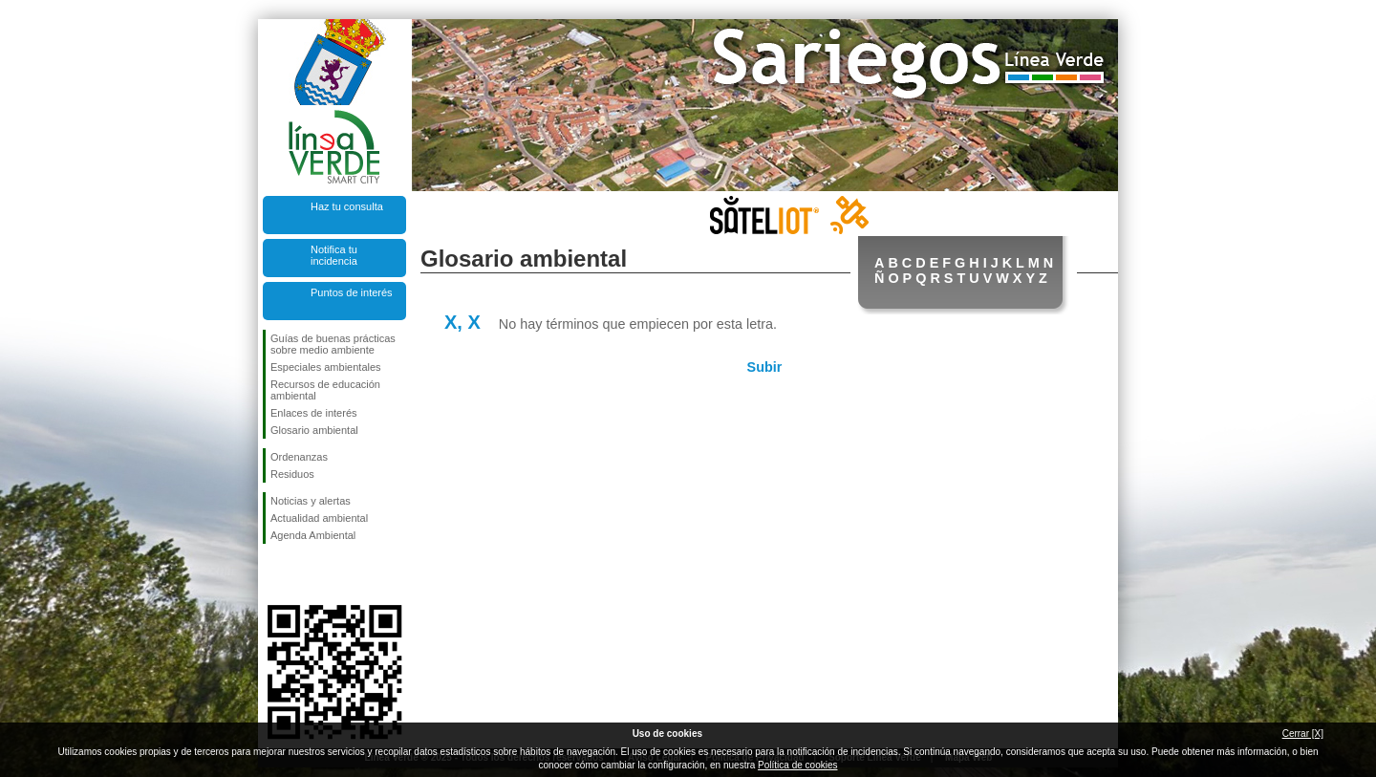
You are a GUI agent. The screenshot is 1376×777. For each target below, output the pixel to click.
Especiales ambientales (325, 367)
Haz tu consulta (347, 206)
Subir (765, 367)
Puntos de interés (352, 292)
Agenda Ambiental (312, 535)
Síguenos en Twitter (305, 574)
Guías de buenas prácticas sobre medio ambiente (333, 344)
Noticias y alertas (310, 501)
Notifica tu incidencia (334, 255)
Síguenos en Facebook (274, 574)
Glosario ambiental (314, 430)
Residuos (292, 474)
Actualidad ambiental (319, 518)
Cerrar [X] (1302, 733)
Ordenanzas (299, 457)
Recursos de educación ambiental (325, 389)
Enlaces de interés (313, 413)
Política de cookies (797, 765)
